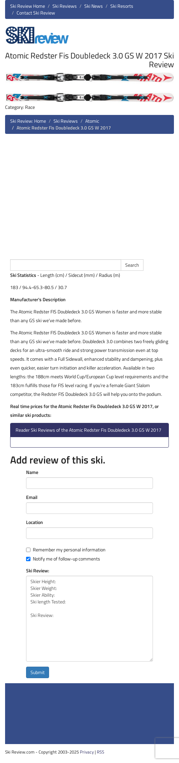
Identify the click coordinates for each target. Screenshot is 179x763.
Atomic (92, 120)
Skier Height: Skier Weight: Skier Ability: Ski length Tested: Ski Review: (89, 619)
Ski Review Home (27, 5)
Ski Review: (37, 570)
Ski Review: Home (28, 120)
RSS (100, 751)
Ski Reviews (64, 5)
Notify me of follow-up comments (63, 558)
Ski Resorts (121, 5)
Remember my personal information (66, 549)
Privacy (87, 751)
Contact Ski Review (36, 12)
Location (34, 522)
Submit (37, 672)
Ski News (93, 5)
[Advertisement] (90, 195)
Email (32, 497)
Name (32, 472)
